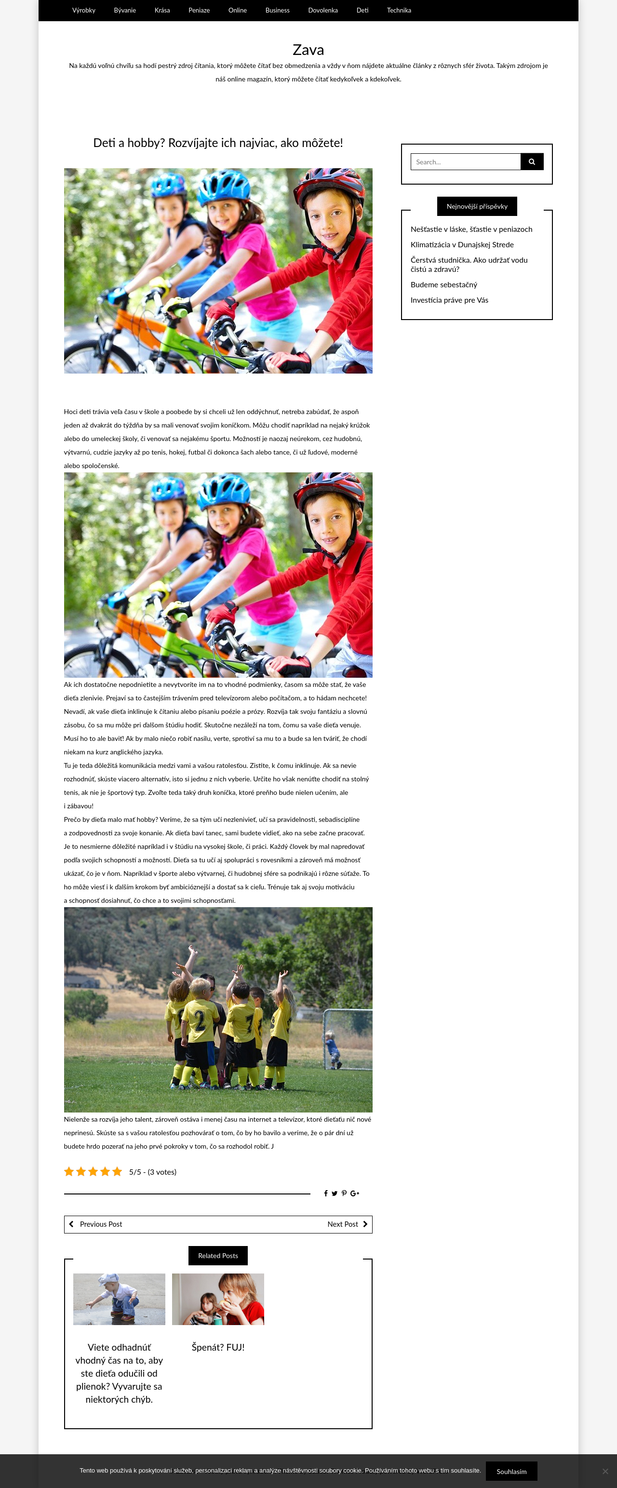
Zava (308, 49)
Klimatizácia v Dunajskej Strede (462, 244)
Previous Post (100, 1224)
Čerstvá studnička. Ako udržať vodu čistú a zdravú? (469, 264)
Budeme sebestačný (444, 284)
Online (237, 10)
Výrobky (83, 10)
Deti (363, 10)
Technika (399, 10)
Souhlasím (511, 1471)
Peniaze (199, 10)
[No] (605, 1471)
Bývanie (125, 10)
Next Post (343, 1224)
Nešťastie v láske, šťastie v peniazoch (472, 229)
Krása (162, 10)
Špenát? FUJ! (218, 1347)
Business (278, 10)
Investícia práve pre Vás (449, 299)
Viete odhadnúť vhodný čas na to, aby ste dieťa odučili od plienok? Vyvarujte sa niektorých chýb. (119, 1373)
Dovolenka (323, 10)
